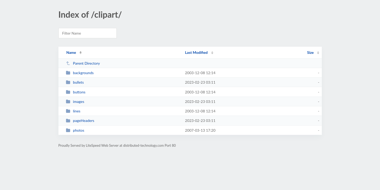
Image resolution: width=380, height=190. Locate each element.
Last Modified (196, 52)
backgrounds (80, 72)
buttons (76, 92)
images (75, 101)
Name (71, 52)
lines (73, 111)
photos (75, 130)
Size (310, 52)
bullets (75, 82)
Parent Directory (83, 63)
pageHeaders (80, 120)
